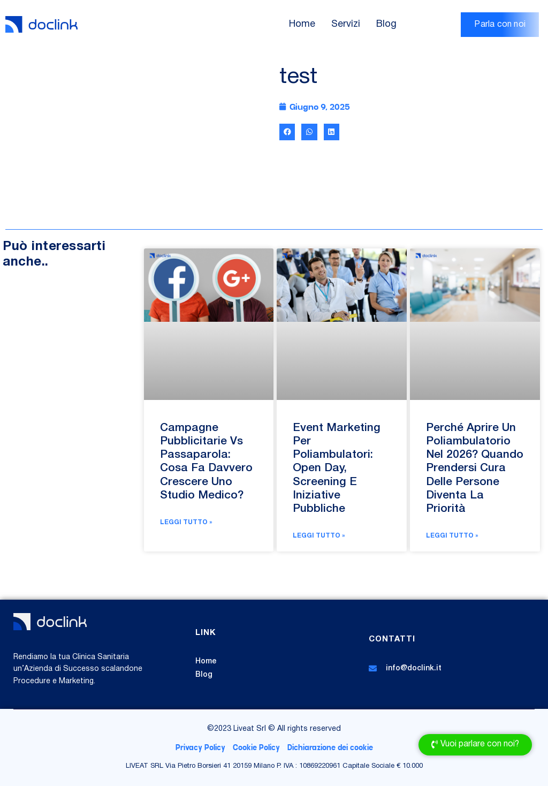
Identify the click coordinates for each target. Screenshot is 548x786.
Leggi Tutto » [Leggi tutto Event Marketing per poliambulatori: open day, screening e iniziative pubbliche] (319, 536)
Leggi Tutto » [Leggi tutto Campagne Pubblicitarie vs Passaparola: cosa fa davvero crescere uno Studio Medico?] (186, 522)
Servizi (345, 24)
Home (302, 24)
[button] (287, 132)
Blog (386, 24)
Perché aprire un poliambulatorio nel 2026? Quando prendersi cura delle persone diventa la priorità (474, 468)
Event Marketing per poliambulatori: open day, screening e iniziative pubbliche (336, 468)
